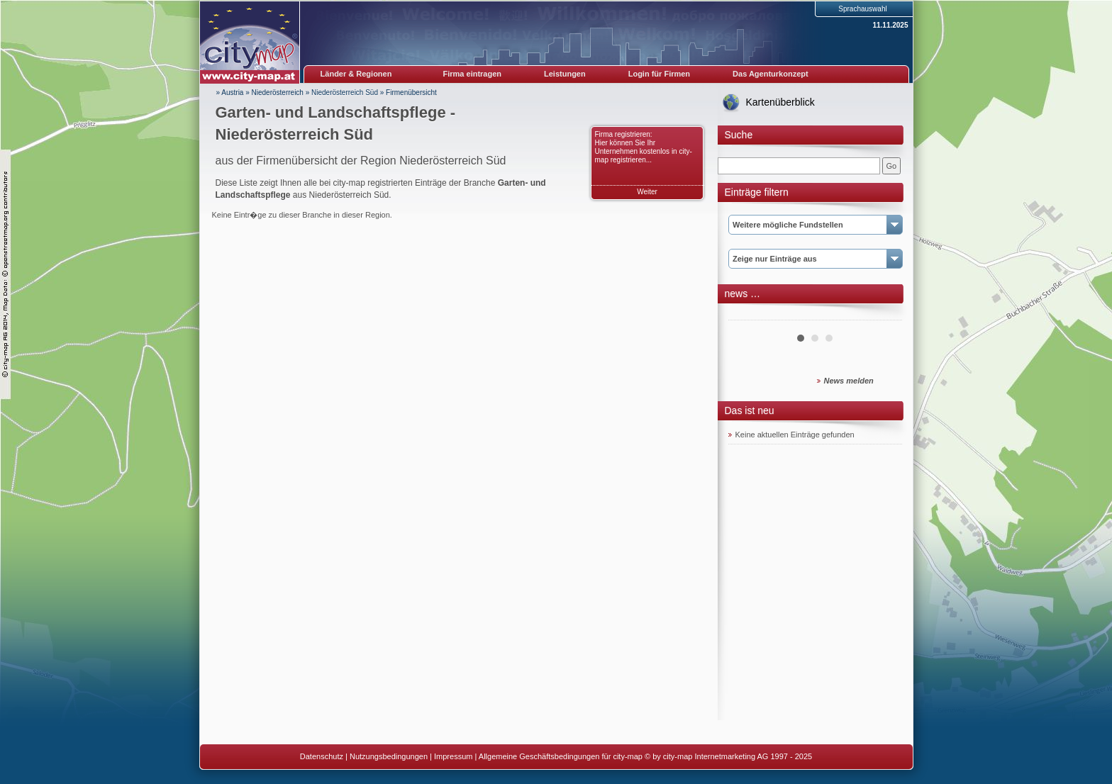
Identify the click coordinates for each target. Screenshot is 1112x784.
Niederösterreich (278, 92)
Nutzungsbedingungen (389, 756)
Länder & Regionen (356, 73)
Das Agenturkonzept (770, 73)
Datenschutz (321, 756)
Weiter (647, 192)
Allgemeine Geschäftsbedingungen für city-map (561, 756)
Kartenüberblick (780, 102)
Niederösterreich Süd (344, 92)
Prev (746, 314)
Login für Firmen (659, 73)
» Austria (230, 92)
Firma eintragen (472, 73)
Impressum (453, 756)
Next (883, 314)
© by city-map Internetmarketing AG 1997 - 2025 (728, 756)
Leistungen (565, 73)
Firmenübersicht (411, 92)
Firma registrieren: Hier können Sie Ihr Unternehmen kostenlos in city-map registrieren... (643, 147)
